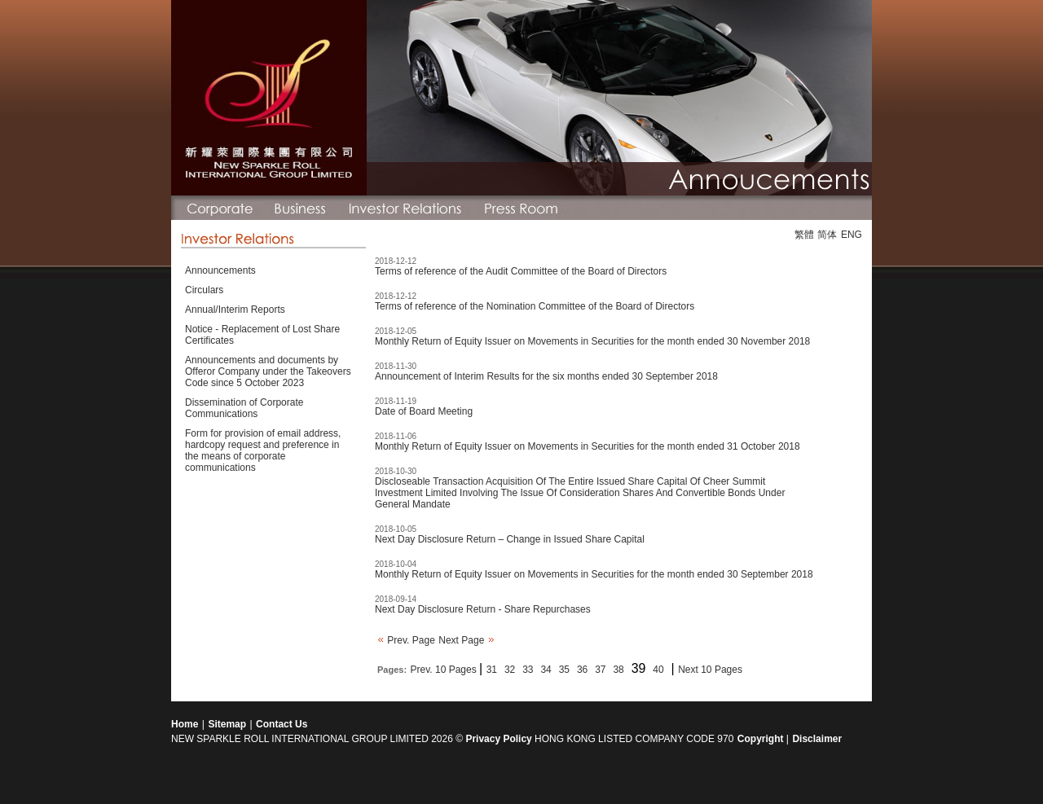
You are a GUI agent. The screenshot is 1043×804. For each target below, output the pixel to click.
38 (618, 669)
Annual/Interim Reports (235, 309)
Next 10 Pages (710, 669)
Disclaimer (817, 739)
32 (509, 669)
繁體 (804, 234)
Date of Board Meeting (424, 411)
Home (184, 724)
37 (600, 669)
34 (545, 669)
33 (527, 669)
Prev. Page (406, 640)
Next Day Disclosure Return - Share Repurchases (483, 609)
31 (491, 669)
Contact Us (281, 724)
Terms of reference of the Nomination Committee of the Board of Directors (534, 306)
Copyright (761, 739)
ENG (851, 234)
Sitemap (227, 724)
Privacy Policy (498, 739)
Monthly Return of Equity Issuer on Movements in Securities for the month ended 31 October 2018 (587, 446)
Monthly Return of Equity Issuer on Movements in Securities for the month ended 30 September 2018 (594, 574)
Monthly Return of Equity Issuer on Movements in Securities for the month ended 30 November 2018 (592, 341)
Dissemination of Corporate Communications (244, 408)
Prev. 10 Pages (445, 669)
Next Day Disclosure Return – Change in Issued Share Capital (510, 539)
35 (564, 669)
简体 (827, 234)
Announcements (220, 270)
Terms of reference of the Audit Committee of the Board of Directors (521, 271)
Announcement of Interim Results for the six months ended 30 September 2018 (546, 376)
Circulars (204, 290)
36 (582, 669)
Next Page (466, 640)
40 (658, 669)
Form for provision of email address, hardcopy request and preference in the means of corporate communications (263, 450)
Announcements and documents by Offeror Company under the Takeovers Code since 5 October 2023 (268, 371)
